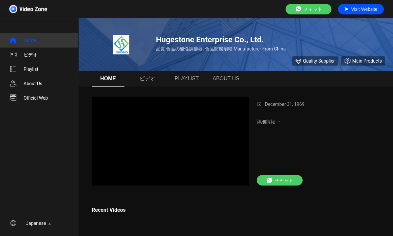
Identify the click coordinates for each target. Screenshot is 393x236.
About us (25, 84)
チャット (308, 9)
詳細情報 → (269, 121)
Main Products (363, 61)
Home (22, 40)
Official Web (28, 98)
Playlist (23, 69)
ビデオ (23, 55)
